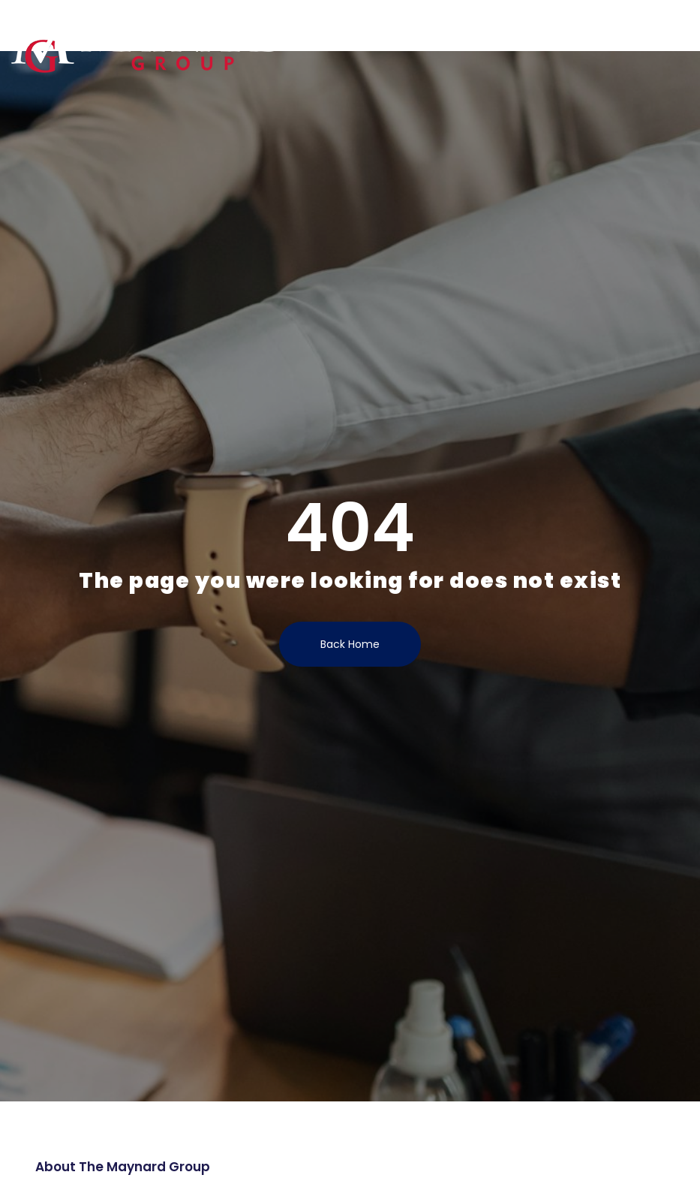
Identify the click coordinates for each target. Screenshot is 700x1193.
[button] (681, 27)
